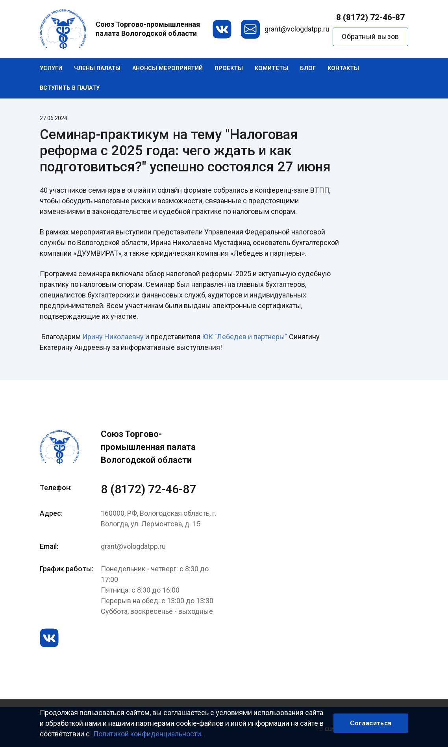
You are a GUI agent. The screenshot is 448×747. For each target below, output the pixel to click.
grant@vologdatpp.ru (297, 29)
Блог (308, 68)
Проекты (229, 68)
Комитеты (271, 68)
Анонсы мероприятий (167, 68)
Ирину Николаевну (113, 337)
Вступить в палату (70, 88)
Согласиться (370, 723)
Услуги (51, 68)
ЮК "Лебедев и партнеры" (244, 337)
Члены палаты (97, 68)
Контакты (343, 68)
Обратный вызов (370, 36)
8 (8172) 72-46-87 (370, 17)
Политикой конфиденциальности (147, 734)
